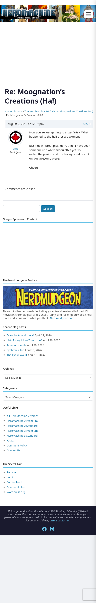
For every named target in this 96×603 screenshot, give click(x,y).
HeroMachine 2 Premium (22, 421)
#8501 (87, 124)
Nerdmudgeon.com (62, 318)
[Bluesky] (52, 529)
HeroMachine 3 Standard (22, 435)
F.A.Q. (10, 440)
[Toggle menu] (88, 14)
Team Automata (16, 345)
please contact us (60, 520)
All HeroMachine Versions (22, 416)
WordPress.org (16, 492)
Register (12, 472)
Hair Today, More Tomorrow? (24, 340)
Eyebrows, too (15, 350)
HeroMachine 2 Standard (22, 426)
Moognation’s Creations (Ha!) (76, 111)
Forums (18, 111)
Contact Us (13, 450)
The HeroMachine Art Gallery (41, 111)
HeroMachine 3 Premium (22, 430)
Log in (10, 477)
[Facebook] (44, 529)
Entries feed (14, 482)
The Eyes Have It (17, 355)
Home (8, 111)
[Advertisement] (48, 50)
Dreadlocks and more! (20, 335)
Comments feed (17, 487)
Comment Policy (17, 445)
